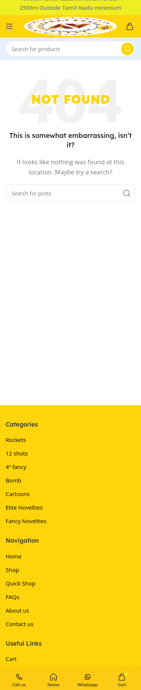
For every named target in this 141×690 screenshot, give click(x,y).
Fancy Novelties (26, 521)
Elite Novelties (24, 507)
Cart (11, 659)
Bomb (13, 480)
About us (17, 610)
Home (13, 556)
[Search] (70, 49)
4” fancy (16, 467)
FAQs (12, 597)
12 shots (17, 453)
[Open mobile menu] (9, 26)
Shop (12, 569)
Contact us (19, 624)
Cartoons (18, 494)
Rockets (16, 439)
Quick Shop (20, 583)
